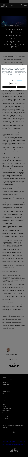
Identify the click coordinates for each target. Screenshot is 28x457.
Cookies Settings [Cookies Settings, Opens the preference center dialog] (13, 83)
